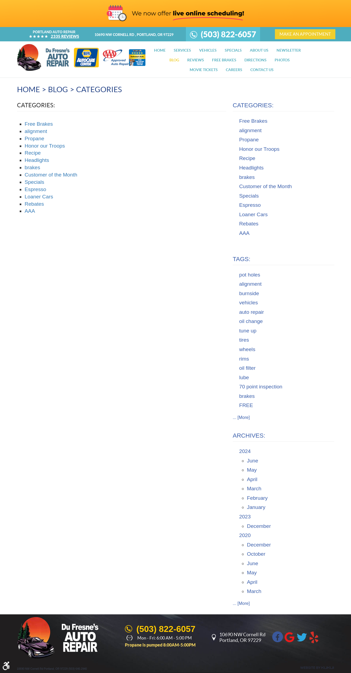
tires (244, 340)
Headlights (37, 160)
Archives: (249, 435)
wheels (247, 349)
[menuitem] (160, 50)
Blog (174, 60)
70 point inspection (260, 386)
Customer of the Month (51, 175)
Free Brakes (39, 124)
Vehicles (208, 50)
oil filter (247, 368)
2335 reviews (65, 36)
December (259, 526)
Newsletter (289, 50)
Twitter (302, 636)
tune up (248, 331)
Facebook (277, 636)
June (252, 461)
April (252, 479)
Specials (233, 50)
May (252, 470)
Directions (255, 60)
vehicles (248, 302)
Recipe (33, 153)
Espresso (35, 189)
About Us (259, 50)
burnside (249, 293)
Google (289, 636)
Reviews (195, 60)
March (254, 488)
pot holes (249, 275)
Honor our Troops (45, 146)
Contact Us (262, 70)
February (257, 498)
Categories (99, 89)
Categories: (253, 105)
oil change (251, 321)
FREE (246, 405)
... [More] (241, 417)
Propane (34, 138)
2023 (245, 516)
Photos (282, 60)
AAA (30, 211)
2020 (245, 535)
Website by (317, 668)
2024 (245, 451)
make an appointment (305, 34)
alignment (36, 131)
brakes (32, 167)
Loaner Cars (39, 196)
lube (244, 377)
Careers (234, 70)
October (256, 554)
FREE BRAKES (224, 60)
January (256, 507)
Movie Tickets (204, 70)
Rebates (34, 204)
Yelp (314, 636)
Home (160, 50)
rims (244, 359)
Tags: (242, 259)
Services (182, 50)
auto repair (251, 312)
